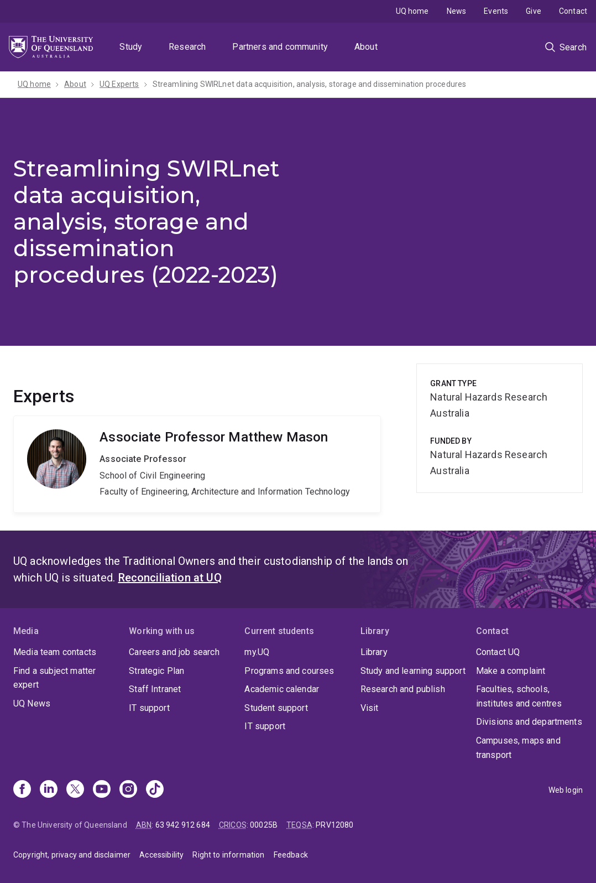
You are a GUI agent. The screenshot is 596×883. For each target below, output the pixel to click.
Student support (275, 708)
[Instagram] (128, 790)
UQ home (412, 11)
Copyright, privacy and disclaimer (71, 854)
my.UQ (256, 652)
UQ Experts (119, 84)
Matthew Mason (197, 464)
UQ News (31, 703)
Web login (565, 790)
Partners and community (280, 46)
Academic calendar (281, 689)
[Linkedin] (48, 790)
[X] (75, 790)
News (457, 11)
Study (130, 46)
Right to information (228, 854)
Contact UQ (498, 652)
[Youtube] (102, 790)
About (366, 46)
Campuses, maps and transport (518, 747)
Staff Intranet (155, 689)
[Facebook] (22, 790)
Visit (369, 708)
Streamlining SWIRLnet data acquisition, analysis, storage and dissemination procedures (310, 84)
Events (496, 11)
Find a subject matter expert (54, 678)
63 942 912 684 (182, 824)
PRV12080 (334, 824)
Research (187, 46)
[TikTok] (155, 790)
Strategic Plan (156, 671)
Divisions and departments (529, 721)
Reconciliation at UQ (170, 577)
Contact (573, 11)
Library (374, 652)
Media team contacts (54, 652)
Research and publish (402, 689)
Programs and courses (289, 671)
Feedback (291, 854)
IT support (149, 708)
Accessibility (161, 854)
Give (533, 11)
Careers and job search (174, 652)
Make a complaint (511, 671)
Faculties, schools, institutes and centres (519, 696)
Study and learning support (413, 671)
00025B (264, 824)
